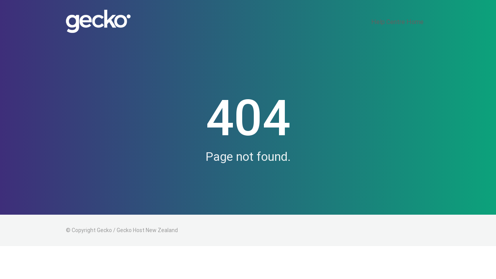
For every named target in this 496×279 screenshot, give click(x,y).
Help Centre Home (403, 21)
